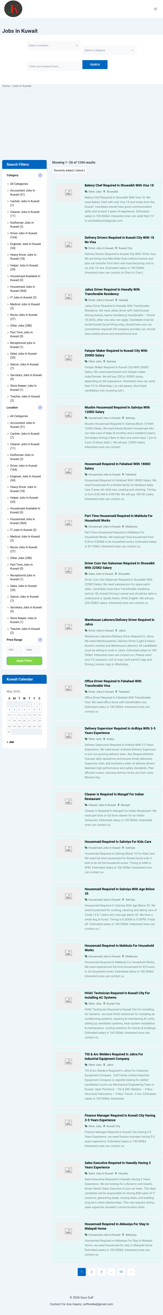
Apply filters (24, 660)
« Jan (10, 742)
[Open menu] (155, 9)
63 (121, 1271)
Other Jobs (95, 191)
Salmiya (111, 361)
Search (95, 64)
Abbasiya (130, 1234)
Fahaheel (130, 474)
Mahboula (131, 526)
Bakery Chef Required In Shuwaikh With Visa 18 (119, 185)
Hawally (123, 300)
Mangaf (125, 805)
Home (6, 86)
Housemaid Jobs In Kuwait (105, 418)
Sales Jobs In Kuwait (101, 573)
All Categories (19, 184)
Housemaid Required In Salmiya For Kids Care (118, 842)
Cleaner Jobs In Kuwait (102, 805)
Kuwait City (125, 248)
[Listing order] (69, 170)
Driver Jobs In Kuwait (101, 248)
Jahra (122, 630)
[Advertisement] (81, 121)
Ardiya (110, 739)
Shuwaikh (112, 191)
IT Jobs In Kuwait (23, 297)
